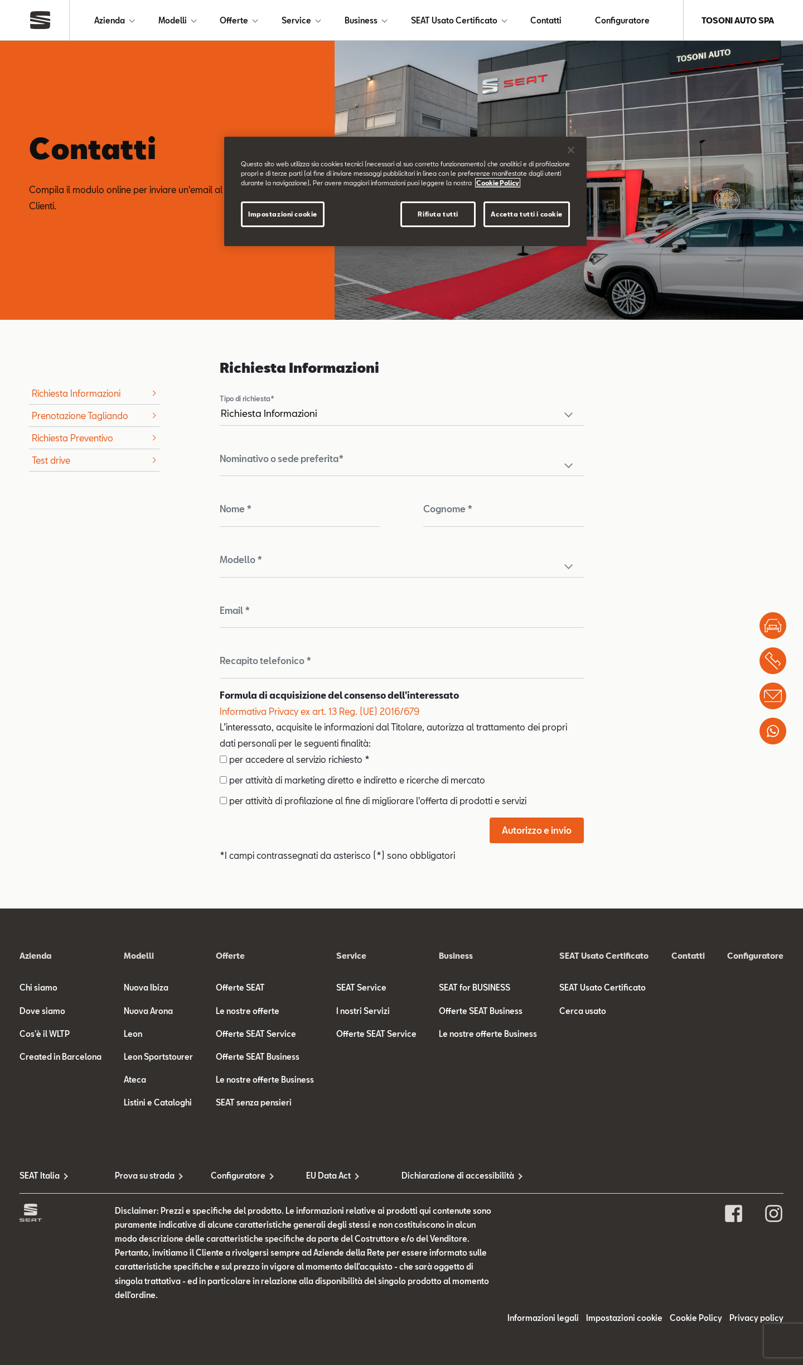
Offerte (234, 20)
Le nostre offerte (247, 1011)
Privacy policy (756, 1318)
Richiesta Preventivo (72, 437)
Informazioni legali (543, 1318)
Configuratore (622, 20)
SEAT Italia (40, 1175)
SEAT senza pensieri (254, 1102)
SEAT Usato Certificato (454, 20)
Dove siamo (42, 1011)
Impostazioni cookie (624, 1318)
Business (361, 20)
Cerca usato (582, 1011)
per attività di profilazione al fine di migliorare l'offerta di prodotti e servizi (373, 800)
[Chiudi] (571, 150)
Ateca (135, 1079)
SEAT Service (361, 987)
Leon (133, 1034)
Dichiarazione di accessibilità (449, 1175)
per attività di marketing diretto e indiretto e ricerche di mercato (352, 780)
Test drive (51, 460)
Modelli (172, 20)
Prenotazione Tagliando (80, 415)
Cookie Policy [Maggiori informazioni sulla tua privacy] (497, 182)
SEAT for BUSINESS (474, 987)
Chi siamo (38, 987)
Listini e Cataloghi (158, 1102)
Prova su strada (145, 1175)
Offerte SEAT (240, 987)
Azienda (109, 20)
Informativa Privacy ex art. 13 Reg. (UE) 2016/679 (319, 711)
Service (296, 20)
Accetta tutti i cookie (527, 214)
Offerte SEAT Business (257, 1056)
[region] (405, 191)
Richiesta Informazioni (76, 393)
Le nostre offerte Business (265, 1079)
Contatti (546, 20)
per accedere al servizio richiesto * (295, 759)
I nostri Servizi (363, 1011)
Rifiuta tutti (438, 214)
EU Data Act (328, 1175)
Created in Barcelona (60, 1056)
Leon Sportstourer (158, 1056)
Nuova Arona (148, 1011)
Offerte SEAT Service (256, 1034)
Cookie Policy (696, 1318)
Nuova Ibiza (146, 987)
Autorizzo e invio (537, 830)
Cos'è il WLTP (45, 1034)
